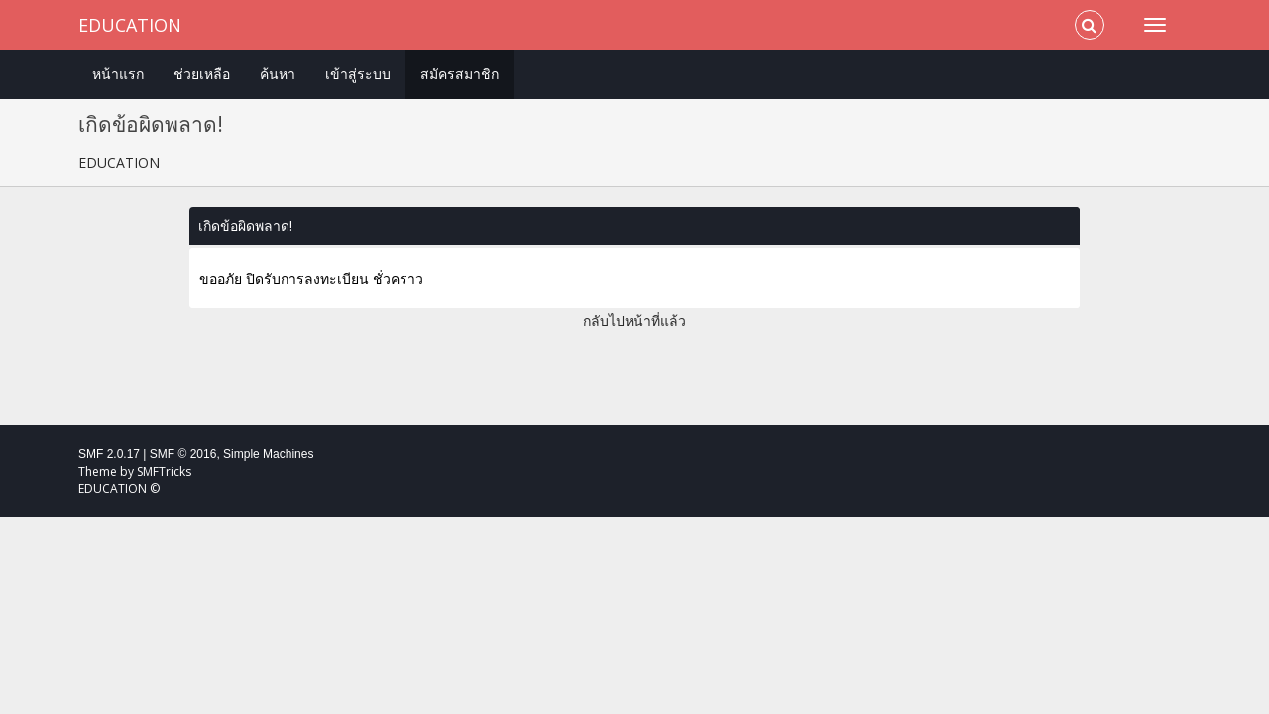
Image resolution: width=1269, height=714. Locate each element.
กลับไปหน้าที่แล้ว (634, 320)
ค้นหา (277, 73)
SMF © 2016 (183, 454)
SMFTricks (164, 471)
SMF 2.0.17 (109, 454)
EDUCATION (129, 25)
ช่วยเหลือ (201, 73)
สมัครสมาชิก (459, 73)
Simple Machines (268, 454)
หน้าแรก (118, 73)
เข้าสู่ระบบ (358, 73)
